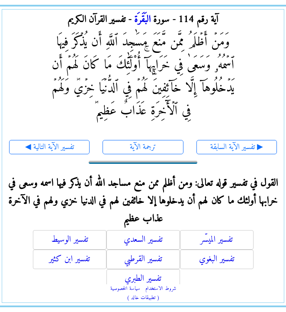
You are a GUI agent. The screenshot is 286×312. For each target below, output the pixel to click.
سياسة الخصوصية (125, 288)
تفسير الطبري (143, 278)
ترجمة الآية (143, 147)
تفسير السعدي (143, 239)
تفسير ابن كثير (69, 259)
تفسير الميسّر (216, 239)
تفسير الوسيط (69, 239)
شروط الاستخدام (160, 288)
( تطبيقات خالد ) (143, 297)
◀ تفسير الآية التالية (49, 147)
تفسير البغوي (217, 259)
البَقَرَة (142, 19)
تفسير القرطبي (143, 259)
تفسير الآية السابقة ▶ (236, 147)
